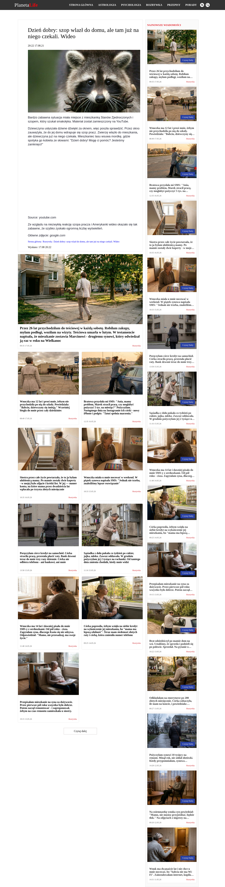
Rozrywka (154, 4)
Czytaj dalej (80, 731)
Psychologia (131, 4)
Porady (191, 4)
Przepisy (173, 4)
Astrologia (107, 4)
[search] (208, 5)
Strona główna (81, 4)
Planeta (26, 4)
